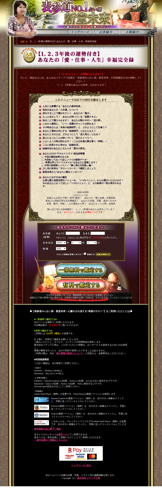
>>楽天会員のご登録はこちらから (51, 440)
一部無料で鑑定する (81, 270)
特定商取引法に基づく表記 (47, 429)
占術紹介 (133, 32)
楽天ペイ (62, 434)
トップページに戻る (81, 465)
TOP (22, 41)
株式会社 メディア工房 (88, 478)
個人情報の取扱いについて (69, 353)
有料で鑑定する (81, 285)
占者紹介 (106, 32)
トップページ (80, 32)
